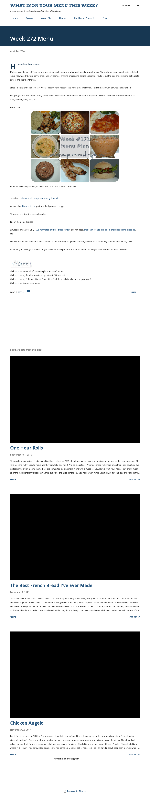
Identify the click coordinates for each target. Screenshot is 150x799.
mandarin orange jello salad (97, 229)
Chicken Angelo (27, 723)
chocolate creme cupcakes (123, 229)
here (17, 271)
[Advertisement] (75, 324)
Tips (103, 18)
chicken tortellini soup (29, 198)
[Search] (126, 5)
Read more (134, 479)
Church (60, 18)
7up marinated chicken (46, 229)
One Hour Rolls (26, 448)
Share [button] (133, 292)
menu (21, 292)
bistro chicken (28, 206)
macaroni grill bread (49, 198)
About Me (44, 18)
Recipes (27, 18)
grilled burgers (64, 229)
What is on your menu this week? (54, 5)
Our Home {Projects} (82, 18)
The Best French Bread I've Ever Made (51, 585)
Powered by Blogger (75, 791)
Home (13, 18)
